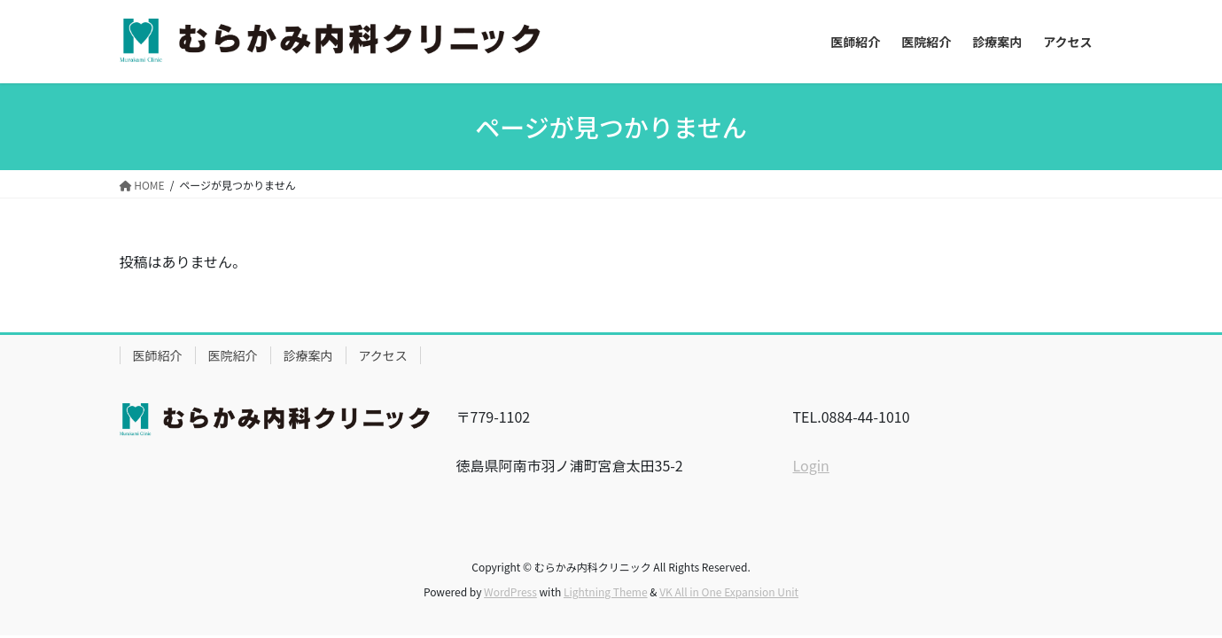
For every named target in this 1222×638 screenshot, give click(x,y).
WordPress (510, 591)
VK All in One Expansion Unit (728, 591)
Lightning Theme (606, 591)
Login (811, 465)
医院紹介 (233, 355)
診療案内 (308, 355)
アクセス (383, 355)
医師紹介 (158, 355)
